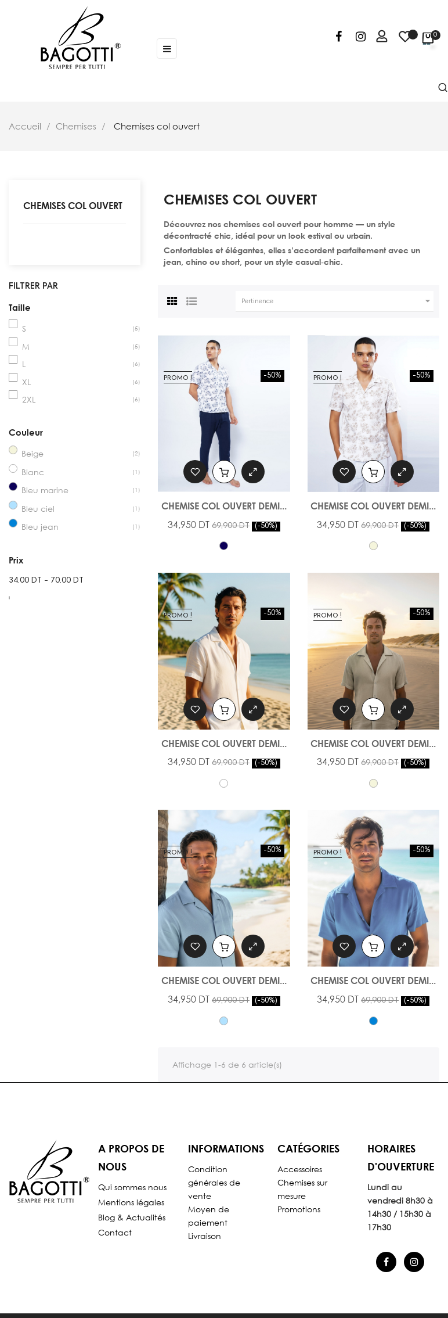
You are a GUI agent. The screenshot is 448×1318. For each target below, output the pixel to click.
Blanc (32, 471)
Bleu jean (40, 526)
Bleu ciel (38, 508)
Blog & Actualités (131, 1217)
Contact (115, 1232)
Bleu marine (44, 489)
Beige (32, 453)
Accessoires (299, 1169)
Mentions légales (131, 1202)
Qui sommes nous (132, 1187)
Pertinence (337, 301)
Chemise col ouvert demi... (224, 505)
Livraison (204, 1235)
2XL (28, 399)
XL (26, 381)
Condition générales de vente (214, 1182)
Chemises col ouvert (72, 205)
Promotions (298, 1209)
